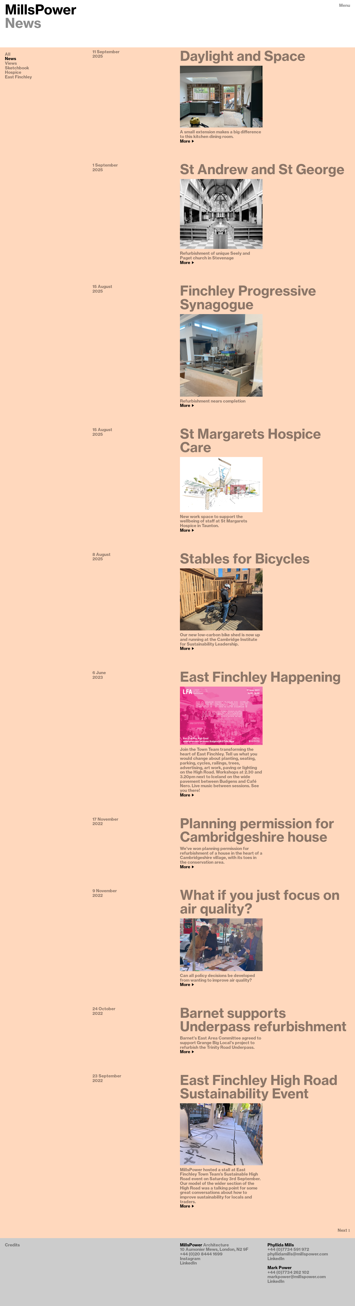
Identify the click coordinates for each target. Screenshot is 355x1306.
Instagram (190, 1259)
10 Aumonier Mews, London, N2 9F (214, 1249)
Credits (12, 1245)
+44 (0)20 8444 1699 (201, 1254)
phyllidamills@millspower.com (297, 1254)
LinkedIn (188, 1263)
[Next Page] (344, 1230)
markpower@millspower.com (296, 1277)
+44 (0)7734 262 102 (288, 1272)
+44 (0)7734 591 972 (288, 1249)
